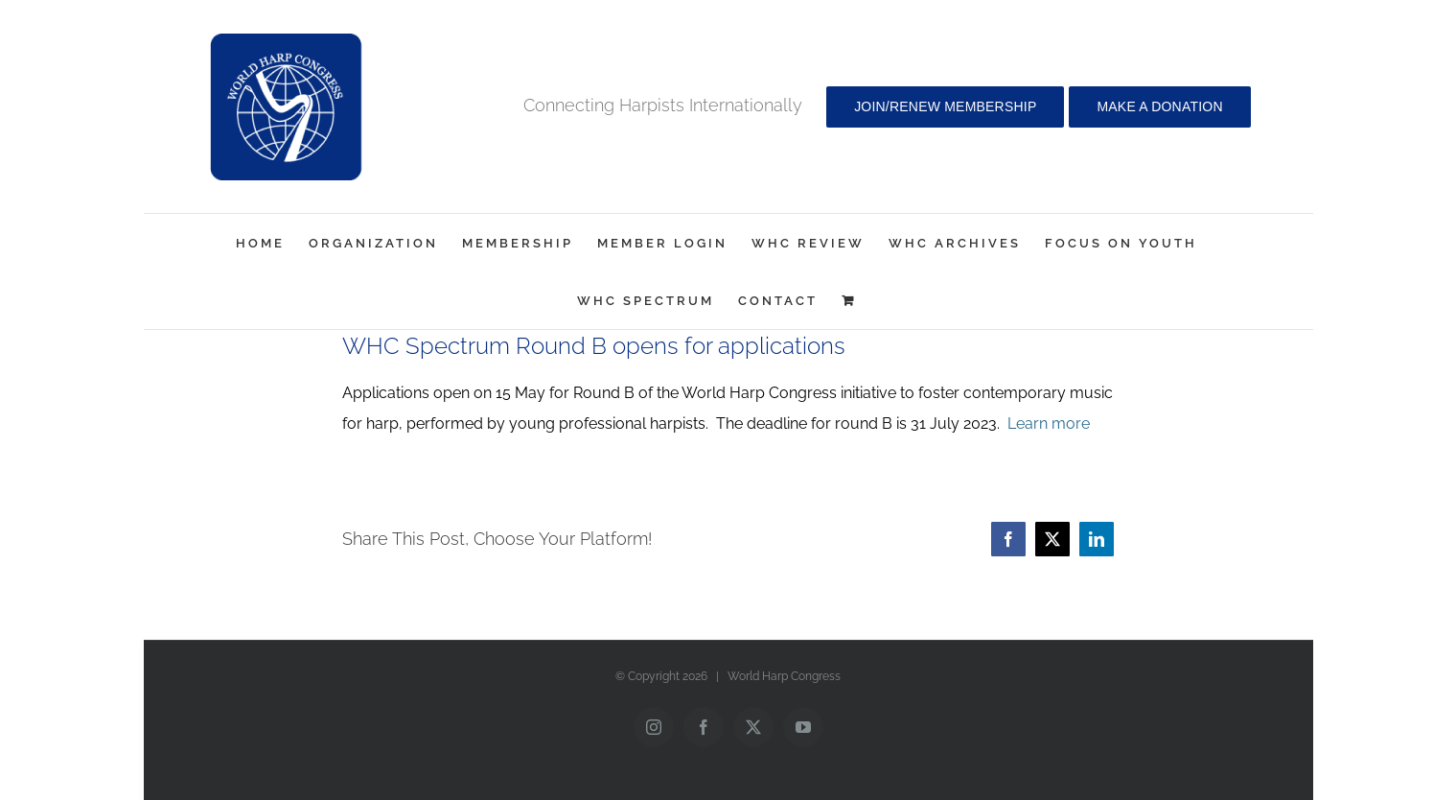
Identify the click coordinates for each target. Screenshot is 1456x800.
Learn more (1048, 423)
